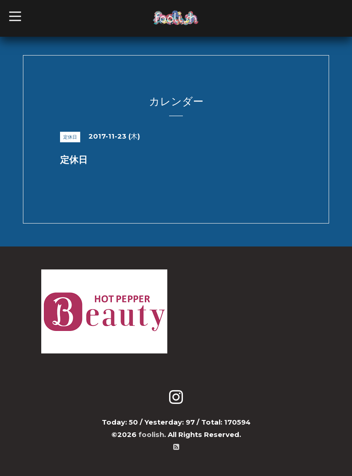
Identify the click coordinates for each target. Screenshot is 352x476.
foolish (151, 434)
